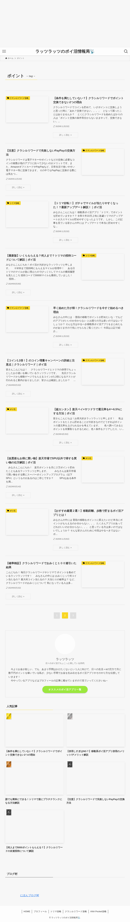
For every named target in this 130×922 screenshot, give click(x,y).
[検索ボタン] (126, 51)
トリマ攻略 (55, 911)
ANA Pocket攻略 (98, 911)
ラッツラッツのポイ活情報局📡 (65, 51)
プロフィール (40, 911)
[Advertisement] (65, 23)
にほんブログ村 (22, 895)
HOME (27, 911)
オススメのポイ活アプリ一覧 (64, 689)
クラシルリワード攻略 (76, 911)
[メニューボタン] (4, 51)
